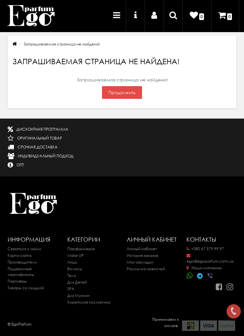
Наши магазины (204, 268)
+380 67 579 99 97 (205, 248)
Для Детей (77, 282)
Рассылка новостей (146, 268)
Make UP (75, 255)
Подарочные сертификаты (21, 271)
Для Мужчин (78, 295)
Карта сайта (19, 255)
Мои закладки (140, 262)
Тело (71, 275)
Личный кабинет (142, 248)
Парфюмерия (81, 248)
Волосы (74, 268)
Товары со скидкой (26, 288)
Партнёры (17, 281)
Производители (22, 262)
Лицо (72, 262)
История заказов (142, 255)
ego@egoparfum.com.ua (210, 259)
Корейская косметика (88, 302)
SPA (70, 288)
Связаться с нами (24, 248)
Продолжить (122, 92)
